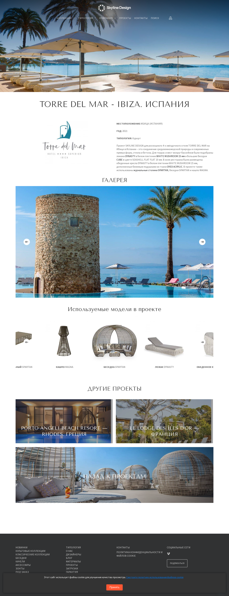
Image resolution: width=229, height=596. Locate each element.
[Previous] (27, 242)
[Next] (202, 242)
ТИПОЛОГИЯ (73, 547)
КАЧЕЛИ (20, 561)
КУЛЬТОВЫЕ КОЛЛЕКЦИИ (30, 550)
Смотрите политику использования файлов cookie (155, 577)
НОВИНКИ (21, 547)
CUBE (119, 159)
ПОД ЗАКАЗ (22, 572)
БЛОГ (69, 557)
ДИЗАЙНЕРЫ (73, 554)
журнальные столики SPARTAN (150, 170)
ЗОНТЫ (20, 568)
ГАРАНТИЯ (72, 572)
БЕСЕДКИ (21, 557)
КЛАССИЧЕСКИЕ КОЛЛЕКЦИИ (33, 554)
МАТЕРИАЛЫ (73, 561)
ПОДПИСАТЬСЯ (177, 563)
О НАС (69, 550)
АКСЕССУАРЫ (23, 565)
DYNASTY (130, 156)
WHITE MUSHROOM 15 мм (170, 156)
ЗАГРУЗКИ (72, 568)
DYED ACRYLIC (174, 166)
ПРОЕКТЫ (72, 565)
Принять (114, 587)
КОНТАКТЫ (123, 547)
